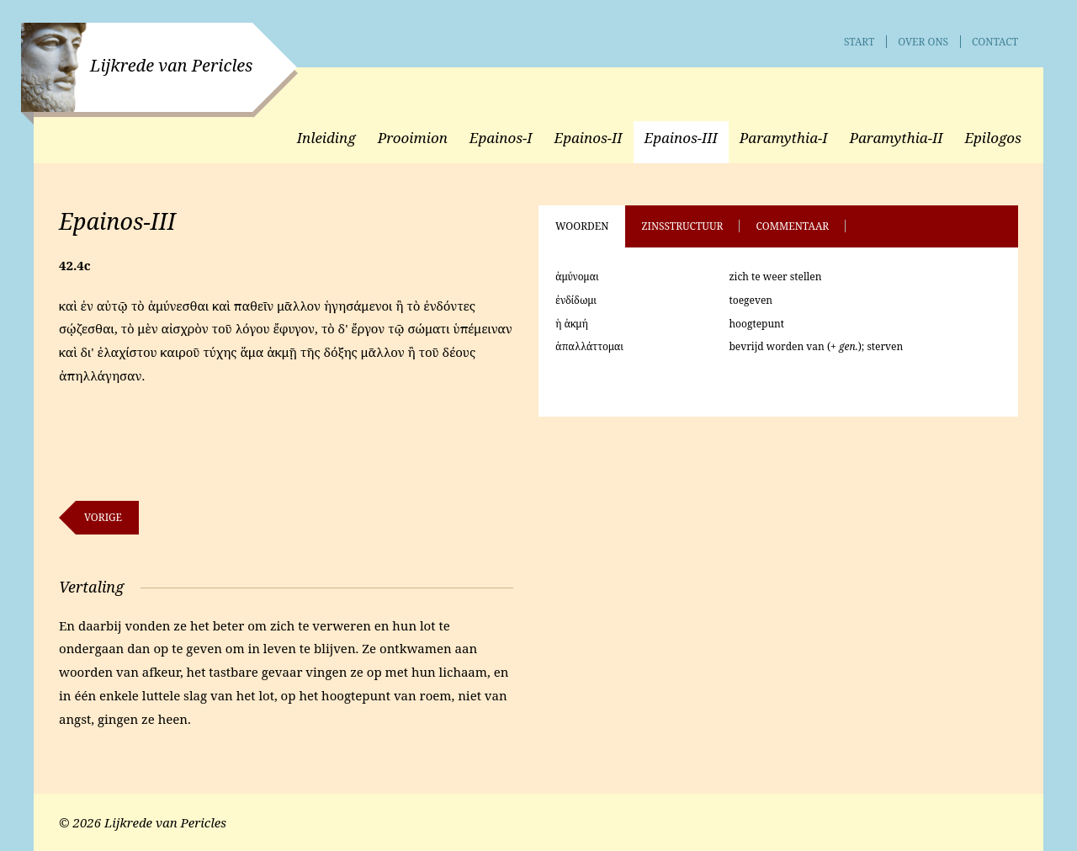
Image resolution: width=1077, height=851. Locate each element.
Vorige (103, 517)
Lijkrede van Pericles (171, 65)
